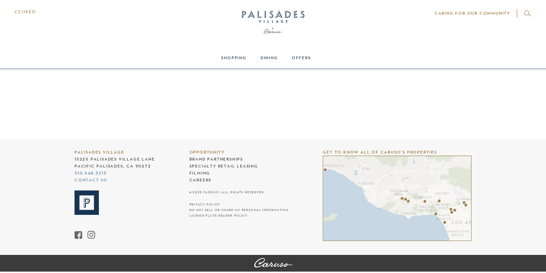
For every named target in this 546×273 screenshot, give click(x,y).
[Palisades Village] (273, 263)
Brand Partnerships (216, 159)
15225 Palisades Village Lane (115, 159)
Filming (199, 173)
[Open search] (527, 13)
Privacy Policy (204, 204)
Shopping (233, 58)
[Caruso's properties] (397, 198)
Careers (200, 180)
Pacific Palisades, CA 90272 (113, 166)
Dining (269, 58)
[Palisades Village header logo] (273, 29)
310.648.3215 (91, 173)
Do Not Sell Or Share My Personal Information (238, 210)
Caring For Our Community (472, 13)
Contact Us (91, 180)
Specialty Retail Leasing (223, 166)
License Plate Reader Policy (218, 216)
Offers (301, 58)
